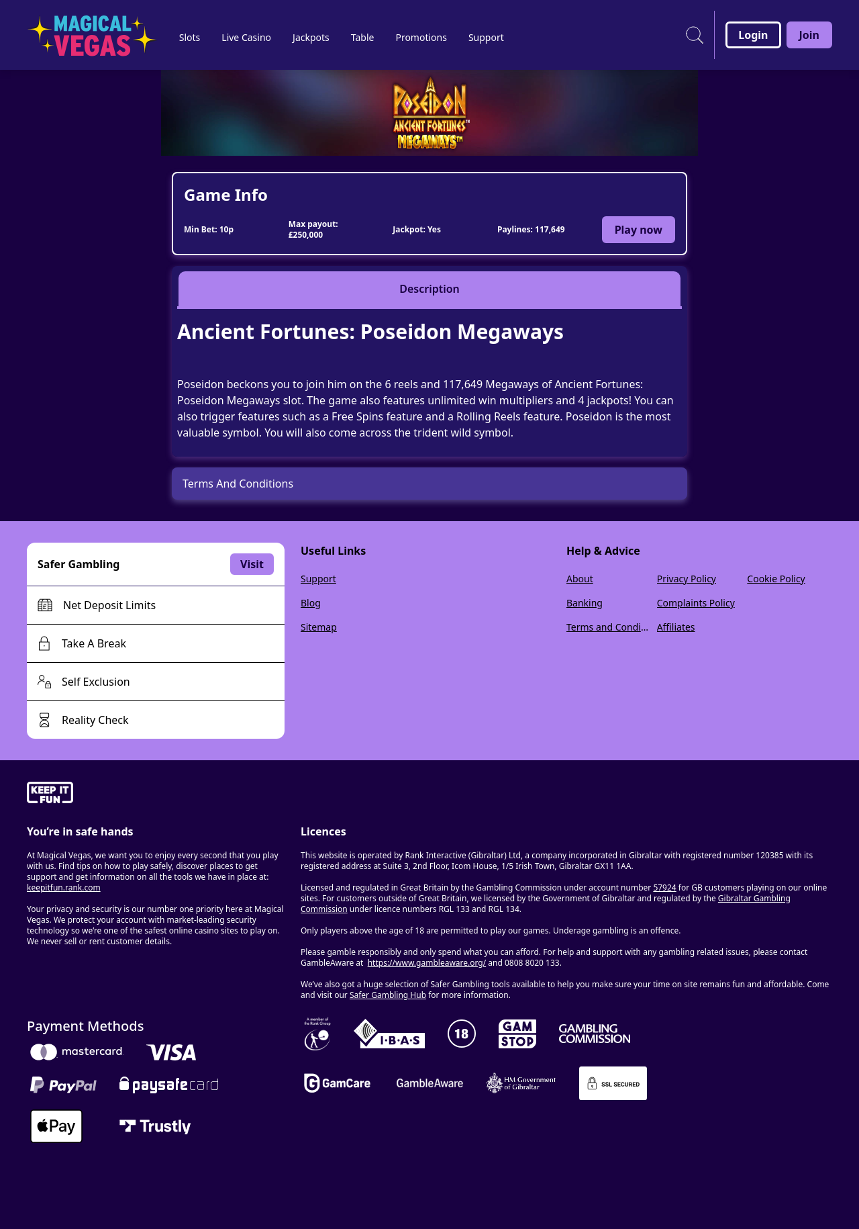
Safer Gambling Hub (388, 995)
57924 (664, 887)
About (579, 578)
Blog (311, 602)
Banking (584, 602)
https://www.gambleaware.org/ (427, 962)
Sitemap (319, 627)
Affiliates (676, 627)
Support (318, 578)
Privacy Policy (686, 578)
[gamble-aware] (156, 794)
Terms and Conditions (609, 627)
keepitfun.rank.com (64, 887)
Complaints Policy (696, 602)
